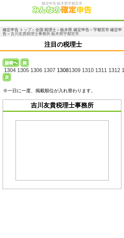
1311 (101, 70)
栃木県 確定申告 (74, 29)
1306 (36, 70)
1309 (75, 70)
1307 (50, 70)
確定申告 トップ (17, 29)
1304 (10, 70)
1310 (88, 70)
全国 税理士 (45, 29)
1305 (23, 70)
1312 (114, 70)
